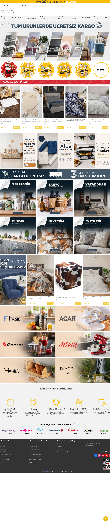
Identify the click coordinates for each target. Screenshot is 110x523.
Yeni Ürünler (3, 443)
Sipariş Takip (35, 6)
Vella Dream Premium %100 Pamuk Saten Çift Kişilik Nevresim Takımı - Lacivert (76, 121)
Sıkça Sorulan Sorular (63, 451)
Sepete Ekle (17, 127)
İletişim (30, 462)
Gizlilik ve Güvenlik (33, 451)
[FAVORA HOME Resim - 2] (55, 151)
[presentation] (3, 41)
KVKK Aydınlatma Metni (35, 449)
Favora (2, 123)
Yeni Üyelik (60, 446)
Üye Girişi (59, 449)
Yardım (30, 465)
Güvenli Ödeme (33, 446)
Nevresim (2, 446)
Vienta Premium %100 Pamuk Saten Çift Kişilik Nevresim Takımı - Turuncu (67, 297)
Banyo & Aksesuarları (5, 454)
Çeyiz (1, 462)
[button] (52, 58)
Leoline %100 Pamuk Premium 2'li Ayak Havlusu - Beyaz (9, 120)
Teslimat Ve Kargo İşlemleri (36, 457)
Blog (1, 465)
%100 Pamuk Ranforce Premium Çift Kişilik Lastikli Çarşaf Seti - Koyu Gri (54, 120)
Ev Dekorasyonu (4, 459)
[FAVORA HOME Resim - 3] (92, 151)
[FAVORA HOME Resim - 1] (55, 82)
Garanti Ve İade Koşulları (35, 454)
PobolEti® (47, 471)
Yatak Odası (3, 449)
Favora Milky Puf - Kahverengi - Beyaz (93, 297)
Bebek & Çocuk (4, 451)
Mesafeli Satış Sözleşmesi (35, 459)
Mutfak (2, 457)
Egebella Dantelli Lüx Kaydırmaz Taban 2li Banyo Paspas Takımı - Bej (32, 120)
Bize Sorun (25, 6)
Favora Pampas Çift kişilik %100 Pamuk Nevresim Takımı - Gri (97, 120)
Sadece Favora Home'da (9, 6)
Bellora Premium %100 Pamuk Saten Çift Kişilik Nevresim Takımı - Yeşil (40, 297)
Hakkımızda (32, 443)
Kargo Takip (60, 443)
